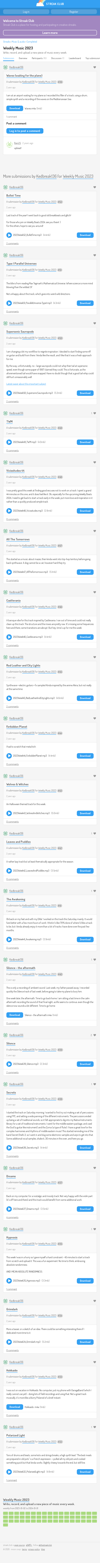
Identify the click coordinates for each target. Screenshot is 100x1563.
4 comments (12, 1217)
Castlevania (13, 600)
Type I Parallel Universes (21, 263)
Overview (23, 58)
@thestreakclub (45, 1545)
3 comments (12, 1156)
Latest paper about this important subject (26, 383)
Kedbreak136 (28, 81)
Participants (37, 58)
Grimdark (12, 1309)
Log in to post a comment (24, 131)
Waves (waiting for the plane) (24, 75)
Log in (26, 11)
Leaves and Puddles (18, 841)
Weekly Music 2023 (18, 48)
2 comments (12, 243)
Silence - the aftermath (20, 968)
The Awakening (15, 899)
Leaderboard (75, 58)
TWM (9, 421)
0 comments (12, 311)
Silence (10, 1043)
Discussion (56, 58)
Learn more (50, 33)
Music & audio (18, 41)
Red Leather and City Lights (23, 665)
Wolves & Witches (17, 784)
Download (14, 108)
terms (24, 1549)
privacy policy (34, 1549)
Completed (32, 41)
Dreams (11, 1176)
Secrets (11, 1092)
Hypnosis (11, 1237)
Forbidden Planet (16, 726)
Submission (8, 58)
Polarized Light (15, 1435)
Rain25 (17, 143)
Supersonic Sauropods (20, 331)
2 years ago (11, 87)
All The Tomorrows (18, 539)
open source (19, 1545)
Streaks (6, 41)
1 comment (11, 116)
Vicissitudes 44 (15, 470)
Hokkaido (12, 1370)
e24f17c (29, 1545)
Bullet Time (13, 195)
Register (73, 11)
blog (43, 1549)
